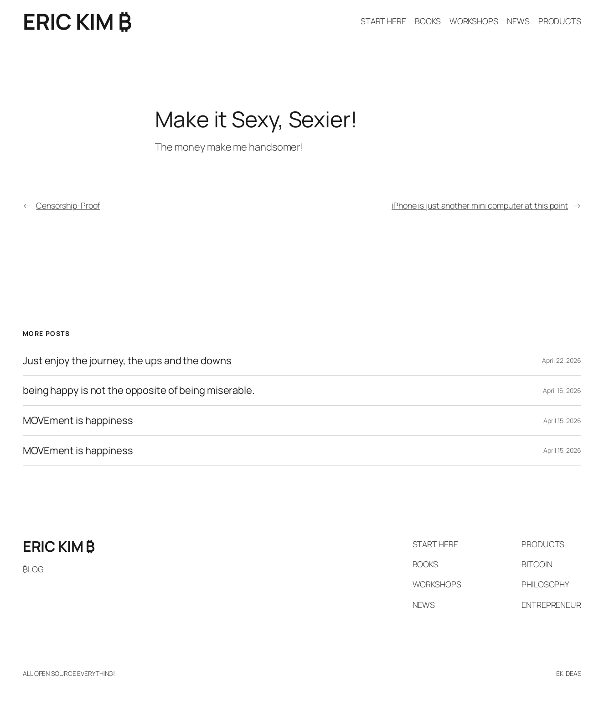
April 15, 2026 (562, 420)
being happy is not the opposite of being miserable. (139, 390)
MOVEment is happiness (78, 420)
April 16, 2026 (562, 390)
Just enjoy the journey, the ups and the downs (127, 360)
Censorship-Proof (68, 205)
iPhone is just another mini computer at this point (480, 205)
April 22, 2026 (561, 360)
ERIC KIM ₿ (77, 21)
